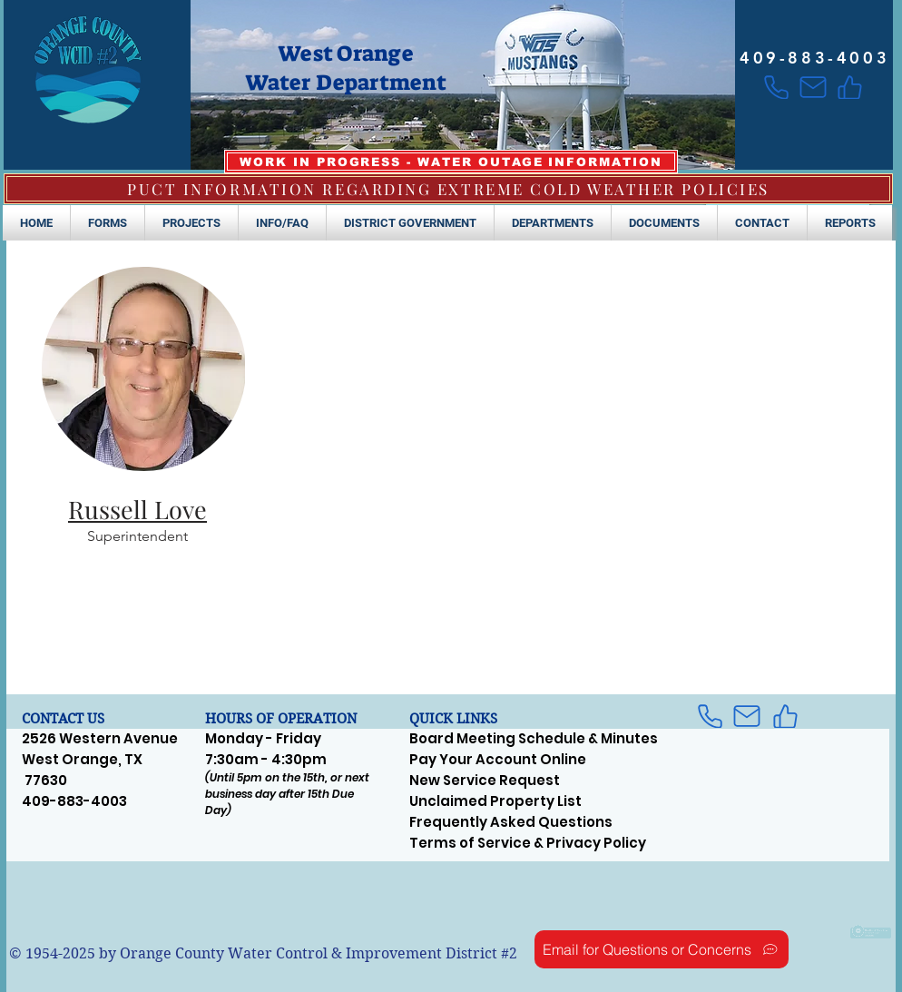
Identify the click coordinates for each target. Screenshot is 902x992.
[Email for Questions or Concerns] (661, 949)
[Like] (850, 87)
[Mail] (812, 87)
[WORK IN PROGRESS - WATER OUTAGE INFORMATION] (451, 161)
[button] (107, 223)
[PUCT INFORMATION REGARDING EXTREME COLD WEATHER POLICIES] (448, 188)
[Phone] (776, 87)
